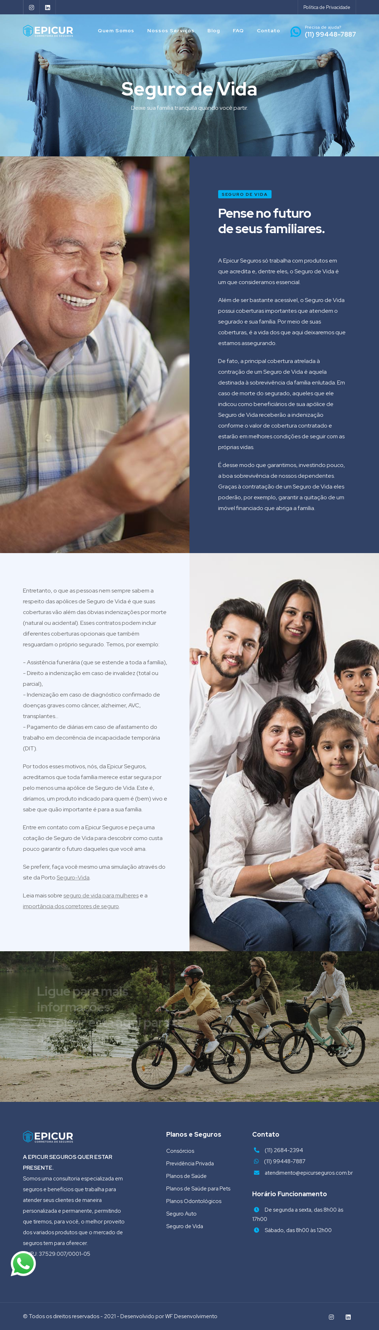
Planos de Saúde (186, 1176)
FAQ (238, 30)
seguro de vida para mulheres (101, 895)
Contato (268, 30)
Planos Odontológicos (193, 1201)
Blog (213, 30)
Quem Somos (116, 30)
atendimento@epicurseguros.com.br (309, 1172)
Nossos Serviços (171, 30)
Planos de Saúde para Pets (198, 1188)
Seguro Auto (181, 1213)
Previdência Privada (190, 1163)
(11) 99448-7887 (285, 1161)
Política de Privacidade (326, 7)
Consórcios (180, 1151)
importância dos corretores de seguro (71, 906)
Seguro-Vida (73, 877)
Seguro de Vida (184, 1226)
